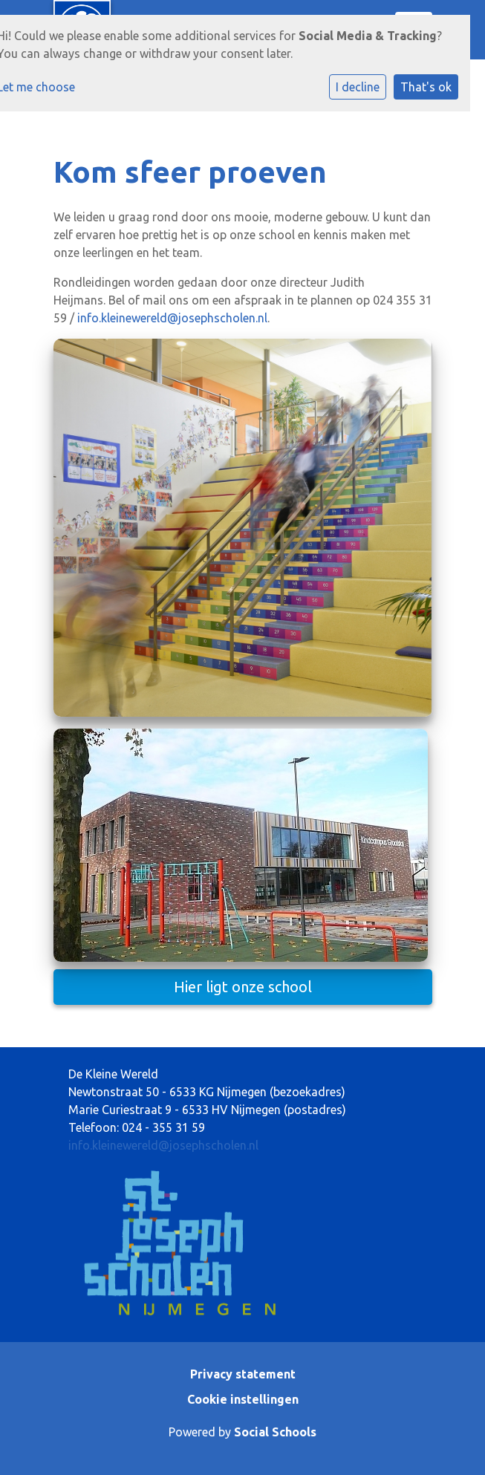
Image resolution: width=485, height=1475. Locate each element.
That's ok (426, 87)
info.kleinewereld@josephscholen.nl (172, 318)
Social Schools (275, 1432)
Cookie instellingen (243, 1399)
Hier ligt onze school (243, 986)
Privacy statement (243, 1374)
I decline (358, 87)
